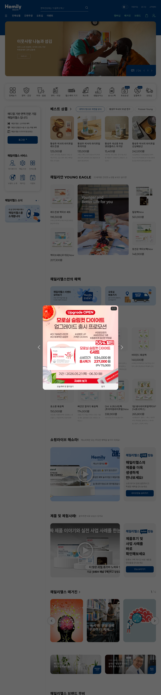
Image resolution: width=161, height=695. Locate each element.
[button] (122, 347)
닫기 (103, 386)
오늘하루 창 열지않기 (65, 386)
